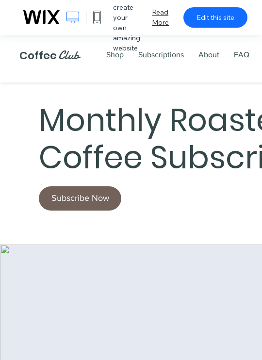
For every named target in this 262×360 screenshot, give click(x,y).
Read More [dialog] (160, 17)
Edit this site (215, 17)
